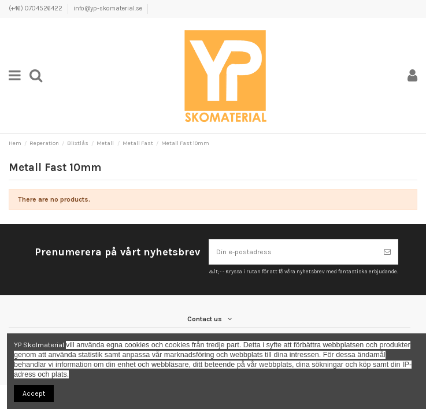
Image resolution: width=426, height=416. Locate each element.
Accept (34, 393)
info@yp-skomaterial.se (107, 8)
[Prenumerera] (387, 252)
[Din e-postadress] (293, 252)
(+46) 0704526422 (36, 8)
